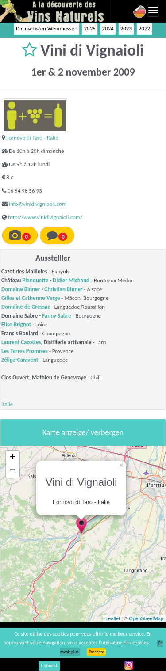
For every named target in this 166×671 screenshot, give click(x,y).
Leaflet (112, 618)
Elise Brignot (16, 324)
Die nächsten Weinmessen (46, 28)
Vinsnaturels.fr (55, 11)
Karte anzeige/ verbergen (83, 432)
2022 (144, 28)
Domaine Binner (20, 289)
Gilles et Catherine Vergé (30, 298)
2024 (108, 28)
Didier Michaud (71, 280)
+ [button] (12, 457)
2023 (126, 28)
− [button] (12, 471)
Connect (49, 665)
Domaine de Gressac (25, 306)
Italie (7, 404)
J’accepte (96, 652)
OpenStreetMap (146, 618)
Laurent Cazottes (21, 342)
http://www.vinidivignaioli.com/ (45, 217)
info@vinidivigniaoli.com (37, 204)
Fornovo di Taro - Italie (32, 137)
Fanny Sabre (56, 315)
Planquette (35, 280)
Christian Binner (63, 289)
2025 (89, 28)
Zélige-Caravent (19, 359)
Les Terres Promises (24, 351)
